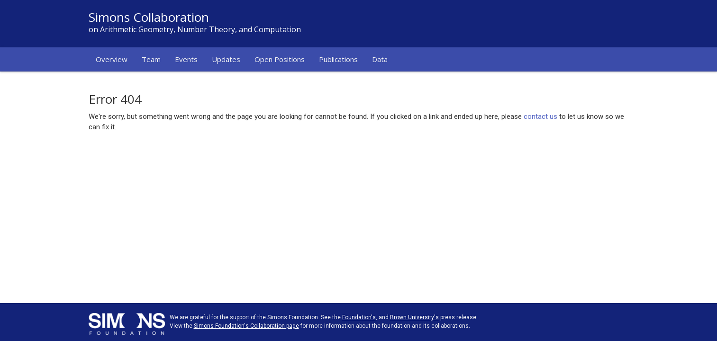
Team (151, 59)
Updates (226, 59)
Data (380, 59)
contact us (540, 116)
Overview (111, 59)
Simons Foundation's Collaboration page (246, 326)
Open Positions (279, 59)
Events (186, 59)
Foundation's (359, 317)
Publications (338, 59)
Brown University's (414, 317)
